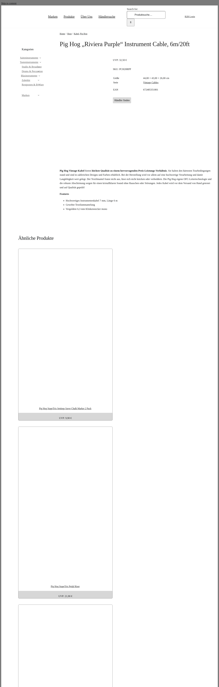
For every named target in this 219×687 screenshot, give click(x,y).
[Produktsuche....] (146, 15)
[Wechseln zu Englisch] (202, 16)
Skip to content (8, 3)
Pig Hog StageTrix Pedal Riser (65, 586)
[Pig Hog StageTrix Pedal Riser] (96, 577)
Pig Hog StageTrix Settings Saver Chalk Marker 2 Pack (65, 408)
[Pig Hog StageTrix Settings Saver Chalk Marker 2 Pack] (96, 400)
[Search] (130, 22)
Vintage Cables (150, 82)
